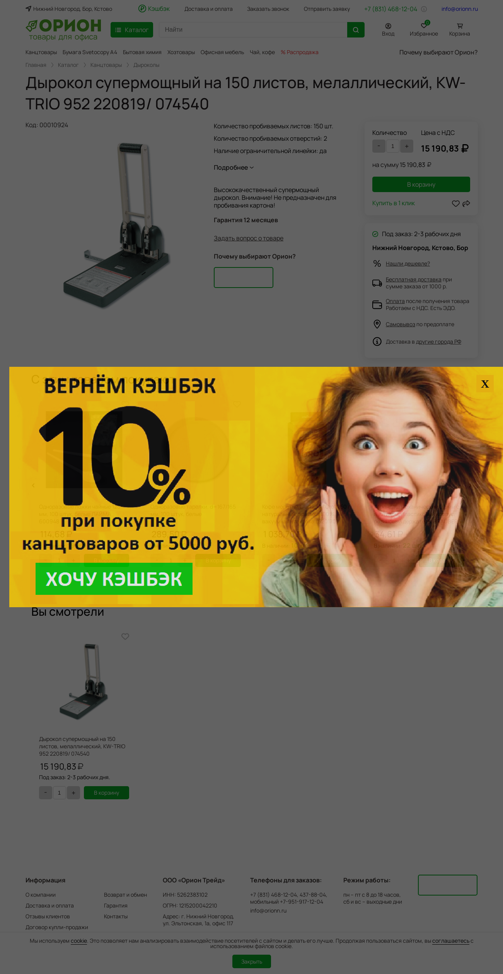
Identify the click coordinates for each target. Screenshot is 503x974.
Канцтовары (41, 52)
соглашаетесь (450, 940)
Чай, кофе (262, 52)
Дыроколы (146, 65)
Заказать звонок (268, 9)
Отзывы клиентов (48, 916)
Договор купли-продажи (57, 927)
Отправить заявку (327, 9)
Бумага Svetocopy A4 (90, 52)
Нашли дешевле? (408, 263)
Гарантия (116, 905)
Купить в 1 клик (393, 203)
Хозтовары (181, 52)
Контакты (116, 916)
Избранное (424, 28)
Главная (36, 65)
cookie (79, 940)
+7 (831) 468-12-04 (390, 9)
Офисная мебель (222, 52)
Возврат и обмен (125, 894)
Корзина (459, 33)
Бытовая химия (142, 52)
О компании (41, 894)
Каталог (68, 65)
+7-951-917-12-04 (301, 901)
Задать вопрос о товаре (248, 238)
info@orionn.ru (460, 9)
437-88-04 (313, 894)
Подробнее (231, 167)
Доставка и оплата (208, 9)
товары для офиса (63, 36)
